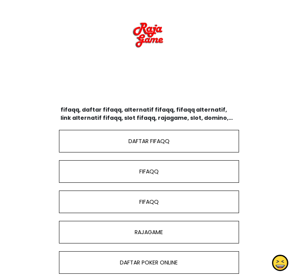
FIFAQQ (149, 171)
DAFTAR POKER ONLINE (149, 262)
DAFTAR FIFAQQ (149, 141)
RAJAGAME (149, 232)
